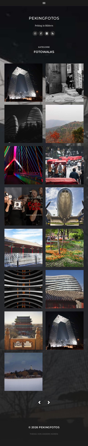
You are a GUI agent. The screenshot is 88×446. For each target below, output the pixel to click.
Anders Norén (50, 434)
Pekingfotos (44, 18)
